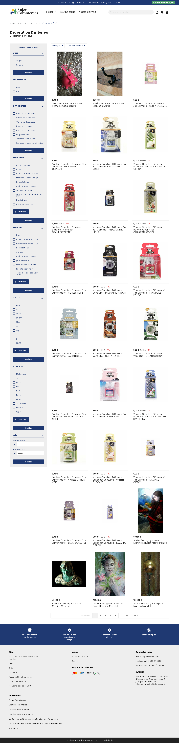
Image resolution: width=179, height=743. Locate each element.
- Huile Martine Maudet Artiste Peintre (150, 541)
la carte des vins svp (25, 269)
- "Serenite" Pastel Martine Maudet (108, 604)
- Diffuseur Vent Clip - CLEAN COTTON (148, 354)
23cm (18, 322)
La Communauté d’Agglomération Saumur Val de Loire (33, 719)
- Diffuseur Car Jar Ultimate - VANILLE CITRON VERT (69, 480)
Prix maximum (19, 450)
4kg (18, 330)
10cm (18, 309)
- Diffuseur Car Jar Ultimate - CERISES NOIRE (69, 291)
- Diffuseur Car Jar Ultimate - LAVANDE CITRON (150, 480)
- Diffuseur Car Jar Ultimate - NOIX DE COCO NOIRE (69, 416)
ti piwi (18, 169)
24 (17, 339)
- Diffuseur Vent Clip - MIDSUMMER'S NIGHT (110, 291)
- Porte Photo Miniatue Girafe (67, 104)
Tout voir (19, 211)
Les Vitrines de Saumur (19, 709)
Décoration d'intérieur (25, 113)
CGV (11, 663)
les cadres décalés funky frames (27, 273)
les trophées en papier (26, 265)
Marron (19, 408)
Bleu (18, 386)
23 (127, 615)
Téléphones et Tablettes (27, 139)
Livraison (13, 672)
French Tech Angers (17, 700)
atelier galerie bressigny (27, 186)
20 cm (19, 318)
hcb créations (22, 182)
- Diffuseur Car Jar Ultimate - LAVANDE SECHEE (69, 541)
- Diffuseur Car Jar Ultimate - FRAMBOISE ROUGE (150, 293)
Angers (19, 61)
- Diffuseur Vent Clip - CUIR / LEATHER (107, 354)
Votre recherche (121, 12)
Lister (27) (57, 45)
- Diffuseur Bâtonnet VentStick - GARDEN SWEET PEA (149, 416)
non (18, 87)
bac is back (21, 200)
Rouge (19, 399)
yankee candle (22, 260)
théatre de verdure (24, 204)
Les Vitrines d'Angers (18, 705)
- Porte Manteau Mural (108, 104)
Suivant (135, 615)
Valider (28, 72)
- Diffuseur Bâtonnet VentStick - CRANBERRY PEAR (66, 229)
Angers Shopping (87, 12)
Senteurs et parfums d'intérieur (30, 143)
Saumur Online (67, 12)
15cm (18, 313)
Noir (18, 391)
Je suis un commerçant (164, 2)
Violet (18, 412)
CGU (11, 668)
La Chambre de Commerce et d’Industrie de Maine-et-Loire (35, 723)
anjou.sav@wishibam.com (147, 656)
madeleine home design (27, 243)
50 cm (19, 326)
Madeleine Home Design (27, 178)
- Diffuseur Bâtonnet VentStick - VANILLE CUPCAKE (108, 480)
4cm (18, 305)
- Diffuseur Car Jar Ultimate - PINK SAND (110, 415)
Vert (18, 378)
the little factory (23, 165)
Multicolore (21, 374)
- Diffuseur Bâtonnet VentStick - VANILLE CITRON (149, 166)
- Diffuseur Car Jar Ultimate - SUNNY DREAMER (150, 104)
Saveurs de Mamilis (24, 190)
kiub (18, 235)
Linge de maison (23, 134)
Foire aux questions (17, 681)
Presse (75, 661)
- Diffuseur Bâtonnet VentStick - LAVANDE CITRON (109, 543)
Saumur (19, 65)
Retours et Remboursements (21, 677)
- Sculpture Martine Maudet (67, 604)
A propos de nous (80, 656)
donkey (19, 252)
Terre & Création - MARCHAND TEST (29, 195)
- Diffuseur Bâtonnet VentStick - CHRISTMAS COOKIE (148, 229)
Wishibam (13, 728)
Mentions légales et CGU (20, 686)
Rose (18, 395)
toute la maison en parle (27, 173)
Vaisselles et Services (25, 118)
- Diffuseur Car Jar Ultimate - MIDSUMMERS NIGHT (110, 229)
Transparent (21, 403)
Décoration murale (24, 126)
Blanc (18, 382)
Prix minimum (19, 441)
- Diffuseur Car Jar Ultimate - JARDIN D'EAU (69, 354)
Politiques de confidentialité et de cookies (23, 657)
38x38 (18, 343)
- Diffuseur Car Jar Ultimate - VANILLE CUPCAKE (69, 166)
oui (17, 91)
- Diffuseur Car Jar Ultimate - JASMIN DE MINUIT (110, 166)
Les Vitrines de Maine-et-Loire (22, 714)
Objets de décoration (25, 122)
